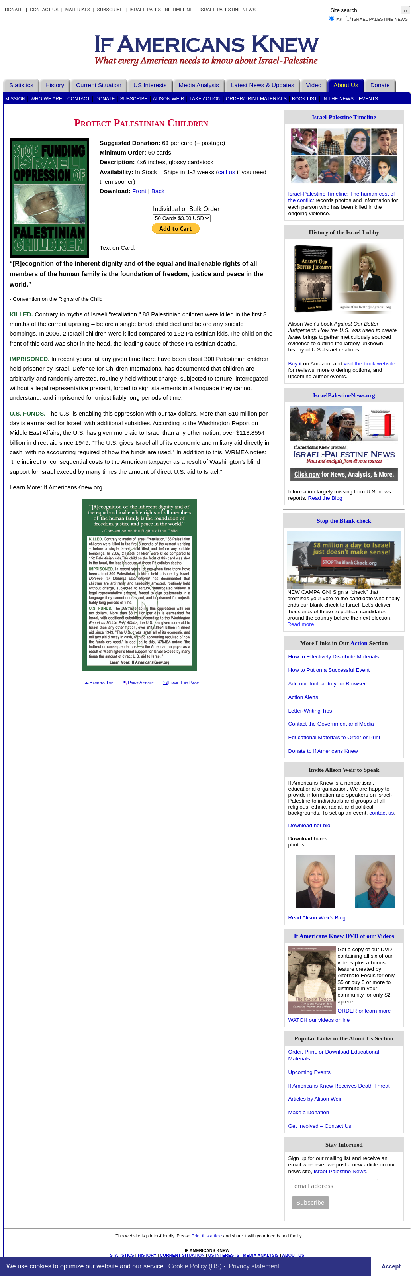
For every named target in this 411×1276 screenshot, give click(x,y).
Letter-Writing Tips (310, 711)
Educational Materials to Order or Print (334, 737)
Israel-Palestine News (228, 9)
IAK (338, 19)
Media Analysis (199, 85)
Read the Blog (325, 498)
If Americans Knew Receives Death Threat (339, 1086)
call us (226, 172)
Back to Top (101, 682)
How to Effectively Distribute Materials (333, 657)
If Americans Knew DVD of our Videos (344, 935)
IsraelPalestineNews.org (344, 395)
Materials (77, 9)
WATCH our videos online (319, 1020)
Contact (78, 99)
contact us (381, 813)
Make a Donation (308, 1112)
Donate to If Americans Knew (323, 751)
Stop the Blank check (344, 520)
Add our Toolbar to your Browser (327, 684)
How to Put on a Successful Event (329, 670)
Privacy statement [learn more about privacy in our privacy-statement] (254, 1266)
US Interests (150, 85)
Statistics (21, 85)
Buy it (295, 364)
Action (359, 643)
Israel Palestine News (380, 19)
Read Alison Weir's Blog (317, 918)
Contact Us (44, 9)
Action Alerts (303, 697)
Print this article (207, 1235)
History (54, 85)
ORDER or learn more (364, 1011)
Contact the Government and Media (331, 724)
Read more (300, 624)
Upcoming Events (309, 1072)
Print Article (140, 682)
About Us (345, 85)
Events (368, 99)
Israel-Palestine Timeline (161, 9)
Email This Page (183, 682)
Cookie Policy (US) (195, 1266)
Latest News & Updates (262, 85)
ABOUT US (293, 1255)
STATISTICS (122, 1255)
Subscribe (110, 9)
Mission (15, 99)
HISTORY (147, 1255)
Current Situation (98, 85)
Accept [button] (391, 1266)
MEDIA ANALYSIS (261, 1255)
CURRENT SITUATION (182, 1255)
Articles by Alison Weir (315, 1099)
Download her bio (309, 825)
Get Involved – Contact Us (320, 1126)
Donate (14, 9)
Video (314, 85)
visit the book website (369, 364)
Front (139, 191)
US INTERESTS (223, 1255)
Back (158, 191)
